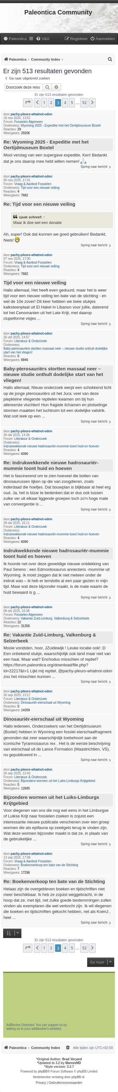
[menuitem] (14, 39)
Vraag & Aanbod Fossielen (32, 184)
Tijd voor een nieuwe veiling (40, 187)
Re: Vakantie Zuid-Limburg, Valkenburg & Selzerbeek (49, 637)
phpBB (43, 1071)
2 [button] (51, 102)
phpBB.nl (77, 1077)
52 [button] (84, 102)
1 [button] (44, 102)
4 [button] (65, 102)
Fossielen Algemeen (28, 121)
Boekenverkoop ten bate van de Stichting (49, 865)
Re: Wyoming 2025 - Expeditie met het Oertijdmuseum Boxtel (46, 144)
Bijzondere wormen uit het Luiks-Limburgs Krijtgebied (58, 781)
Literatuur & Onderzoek (30, 341)
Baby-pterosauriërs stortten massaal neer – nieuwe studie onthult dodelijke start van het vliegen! (55, 350)
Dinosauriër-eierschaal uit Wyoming (45, 702)
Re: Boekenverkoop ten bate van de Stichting (54, 881)
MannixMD (73, 1063)
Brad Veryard (72, 1059)
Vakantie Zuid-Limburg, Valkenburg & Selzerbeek (55, 618)
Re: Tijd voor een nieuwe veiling (39, 204)
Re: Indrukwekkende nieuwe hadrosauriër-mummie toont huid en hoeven (50, 465)
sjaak (23, 217)
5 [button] (72, 102)
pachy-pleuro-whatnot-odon (31, 114)
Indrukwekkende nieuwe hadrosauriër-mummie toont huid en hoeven (51, 446)
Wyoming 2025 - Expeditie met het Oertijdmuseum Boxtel (61, 125)
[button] (27, 102)
